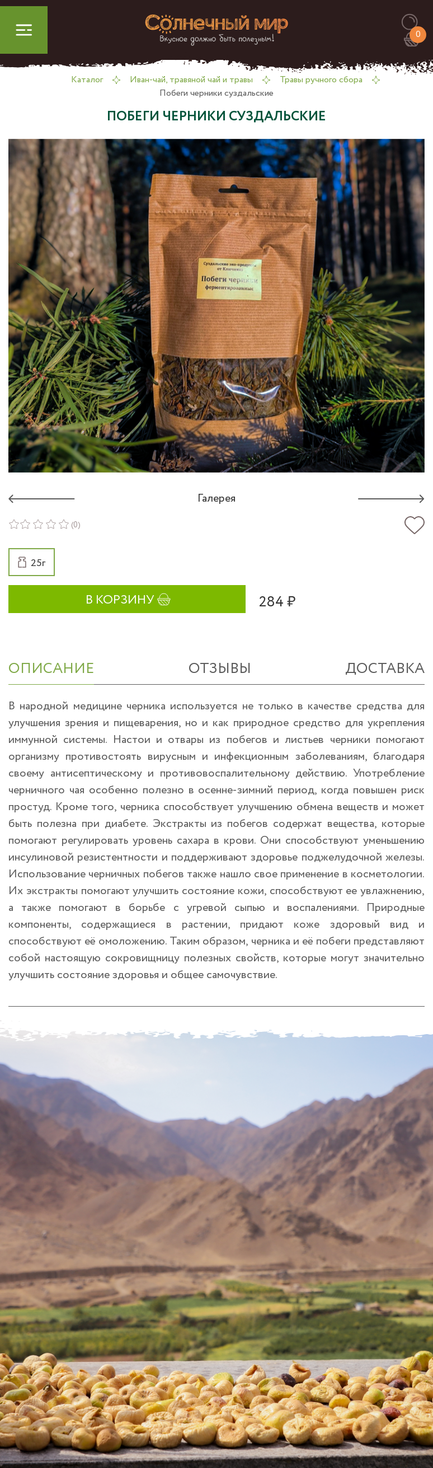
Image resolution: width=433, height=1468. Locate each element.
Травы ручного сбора (321, 79)
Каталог (87, 79)
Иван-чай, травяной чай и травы (191, 79)
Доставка (385, 669)
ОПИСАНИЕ (51, 669)
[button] (415, 22)
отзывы (220, 669)
